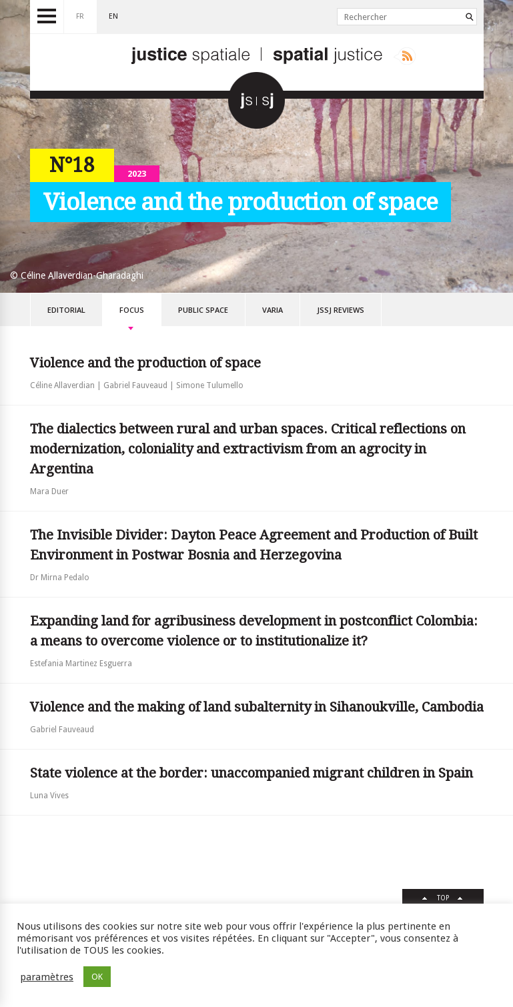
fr (80, 16)
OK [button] (97, 977)
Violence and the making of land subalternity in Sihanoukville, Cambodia (257, 707)
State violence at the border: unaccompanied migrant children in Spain (251, 773)
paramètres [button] (46, 977)
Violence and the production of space (145, 363)
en (113, 16)
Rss (405, 56)
